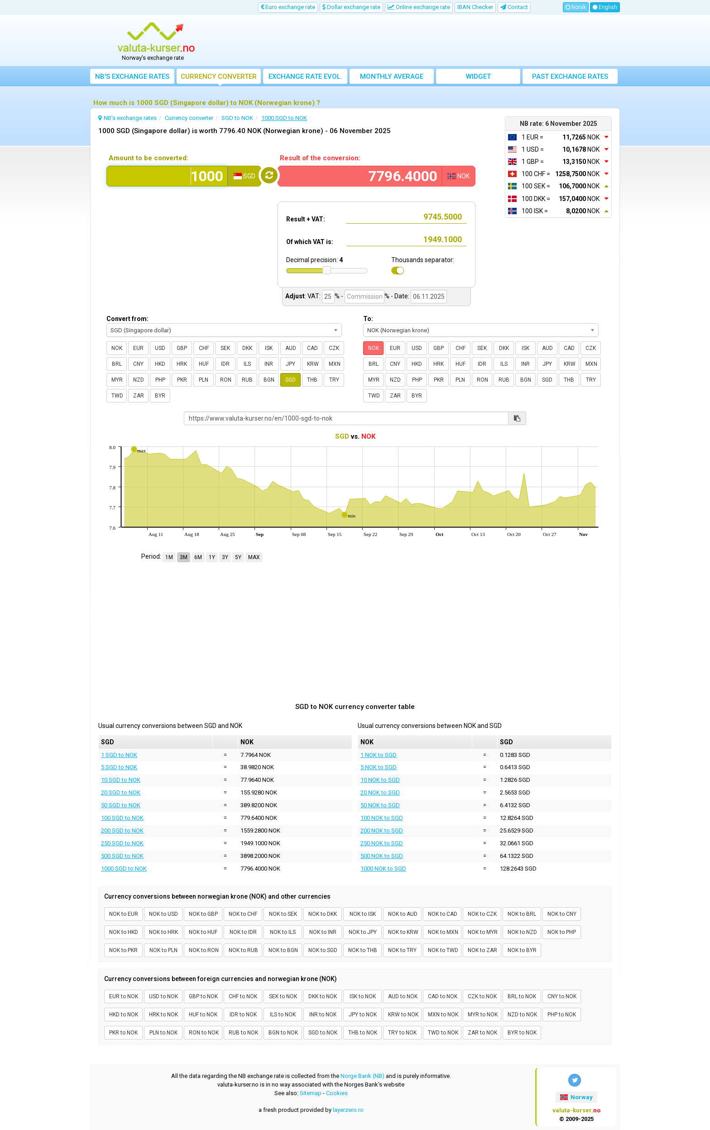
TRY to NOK (402, 1032)
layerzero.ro (348, 1109)
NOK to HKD (123, 932)
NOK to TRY (402, 950)
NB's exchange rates (132, 76)
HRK (182, 364)
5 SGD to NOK (119, 767)
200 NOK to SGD (381, 830)
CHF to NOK (243, 996)
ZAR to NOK (482, 1032)
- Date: (400, 296)
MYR (117, 380)
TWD (117, 396)
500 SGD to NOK (122, 855)
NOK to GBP (203, 914)
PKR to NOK (123, 1032)
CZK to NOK (482, 996)
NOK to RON (204, 950)
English (605, 7)
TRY (334, 380)
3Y (225, 557)
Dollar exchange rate (351, 7)
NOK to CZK (482, 914)
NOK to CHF (243, 914)
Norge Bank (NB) (362, 1076)
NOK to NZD (522, 932)
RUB (247, 380)
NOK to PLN (163, 950)
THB (312, 380)
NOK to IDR (243, 932)
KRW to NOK (403, 1014)
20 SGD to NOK (120, 792)
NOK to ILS (283, 932)
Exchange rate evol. (305, 76)
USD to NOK (163, 996)
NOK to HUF (203, 932)
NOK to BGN (283, 950)
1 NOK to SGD (378, 755)
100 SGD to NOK (122, 817)
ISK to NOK (363, 996)
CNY (138, 364)
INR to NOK (322, 1014)
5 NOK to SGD (378, 767)
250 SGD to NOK (122, 843)
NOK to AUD (402, 914)
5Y (238, 557)
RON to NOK (204, 1032)
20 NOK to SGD (380, 792)
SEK (225, 348)
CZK (334, 348)
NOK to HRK (163, 932)
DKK (247, 348)
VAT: (314, 296)
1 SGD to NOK (119, 755)
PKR (182, 380)
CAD (312, 348)
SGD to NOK (322, 1032)
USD (160, 348)
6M (198, 557)
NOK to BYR (522, 950)
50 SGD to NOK (120, 805)
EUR (138, 348)
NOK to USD (163, 914)
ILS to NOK (283, 1014)
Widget (478, 76)
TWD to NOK (443, 1032)
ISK (269, 348)
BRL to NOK (522, 996)
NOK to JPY (363, 932)
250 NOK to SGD (381, 843)
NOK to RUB (243, 950)
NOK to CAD (442, 914)
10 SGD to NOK (120, 779)
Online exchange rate (419, 7)
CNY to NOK (561, 996)
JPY (290, 364)
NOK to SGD (322, 950)
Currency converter (219, 76)
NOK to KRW (403, 932)
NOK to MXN (443, 932)
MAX (254, 557)
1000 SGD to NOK (124, 868)
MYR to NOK (483, 1014)
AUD (290, 348)
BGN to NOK (283, 1032)
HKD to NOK (123, 1014)
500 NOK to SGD (381, 855)
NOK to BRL (522, 914)
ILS (247, 364)
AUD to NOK (402, 996)
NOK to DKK (322, 914)
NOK (116, 348)
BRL (117, 364)
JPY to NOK (363, 1014)
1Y (212, 557)
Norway (576, 1097)
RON (225, 380)
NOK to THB (362, 950)
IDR (225, 364)
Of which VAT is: (309, 241)
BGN (269, 380)
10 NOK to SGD (380, 779)
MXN (335, 364)
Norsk (576, 7)
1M (169, 557)
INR (268, 364)
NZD (138, 380)
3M (183, 557)
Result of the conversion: (320, 158)
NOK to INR (322, 932)
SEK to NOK (283, 996)
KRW (313, 364)
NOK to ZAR (482, 950)
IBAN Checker (475, 7)
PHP (160, 380)
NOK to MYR (483, 932)
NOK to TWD (443, 950)
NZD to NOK (522, 1014)
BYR (160, 396)
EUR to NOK (123, 996)
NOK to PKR (123, 950)
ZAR (138, 396)
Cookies (337, 1093)
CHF (204, 348)
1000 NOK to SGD (383, 868)
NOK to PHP (561, 932)
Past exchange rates (570, 76)
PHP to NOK (561, 1014)
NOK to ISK (363, 914)
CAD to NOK (442, 996)
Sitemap (310, 1093)
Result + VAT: (305, 219)
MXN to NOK (443, 1014)
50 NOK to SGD (380, 805)
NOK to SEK (283, 914)
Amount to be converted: (148, 158)
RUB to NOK (243, 1032)
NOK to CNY (561, 914)
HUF (204, 364)
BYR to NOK (522, 1032)
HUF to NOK (203, 1014)
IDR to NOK (243, 1014)
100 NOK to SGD (381, 817)
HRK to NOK (163, 1014)
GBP (182, 348)
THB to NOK (362, 1032)
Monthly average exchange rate (391, 78)
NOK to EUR (123, 914)
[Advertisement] (421, 40)
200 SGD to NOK (122, 830)
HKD (160, 364)
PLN (203, 380)
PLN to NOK (163, 1032)
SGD (290, 380)
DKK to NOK (322, 996)
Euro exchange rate (288, 7)
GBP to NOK (203, 996)
